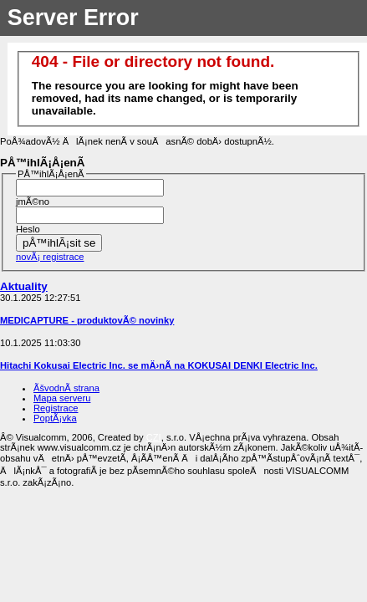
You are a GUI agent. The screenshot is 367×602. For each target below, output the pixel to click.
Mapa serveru (61, 398)
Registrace (55, 408)
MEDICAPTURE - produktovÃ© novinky (87, 320)
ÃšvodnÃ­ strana (66, 388)
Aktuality (24, 286)
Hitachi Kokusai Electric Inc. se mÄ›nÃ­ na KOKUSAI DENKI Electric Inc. (159, 365)
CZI (153, 437)
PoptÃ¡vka (55, 418)
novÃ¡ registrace (50, 257)
